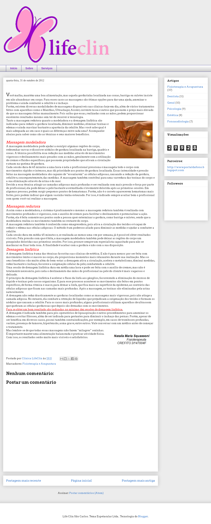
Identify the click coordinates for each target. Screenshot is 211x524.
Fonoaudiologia (178, 121)
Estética (172, 115)
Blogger (143, 516)
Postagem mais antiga (138, 480)
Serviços (46, 68)
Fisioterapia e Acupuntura (39, 363)
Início (13, 68)
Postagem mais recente (23, 480)
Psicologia (174, 108)
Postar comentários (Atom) (86, 493)
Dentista (173, 96)
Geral (171, 102)
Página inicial (81, 480)
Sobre (29, 68)
